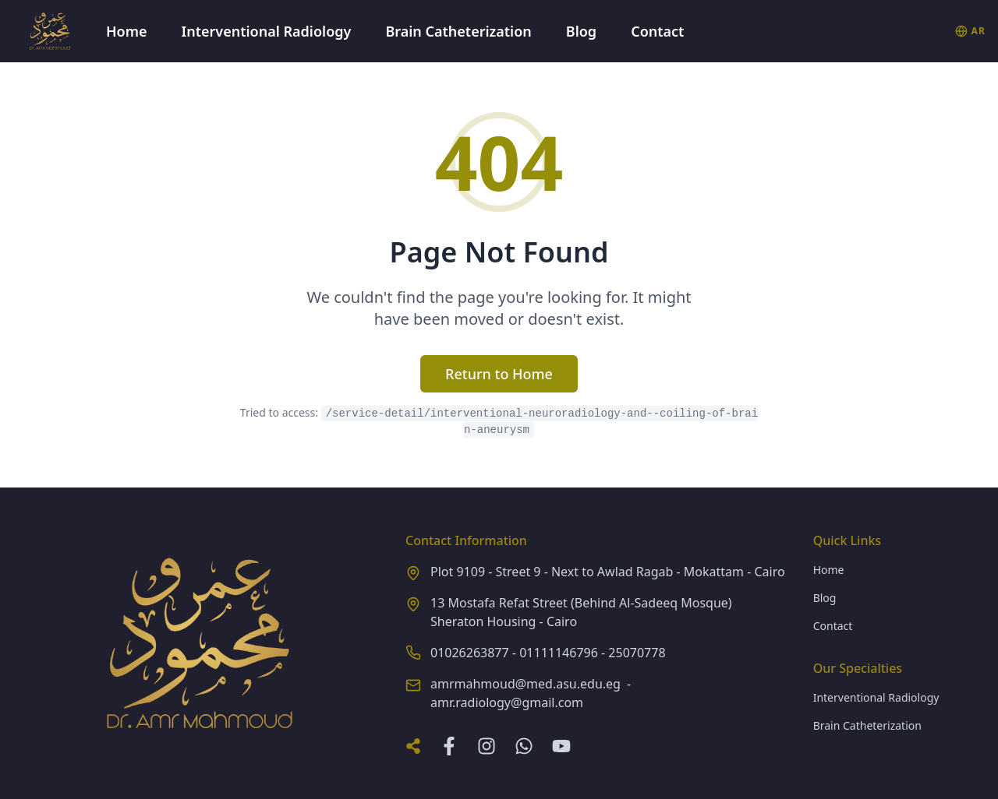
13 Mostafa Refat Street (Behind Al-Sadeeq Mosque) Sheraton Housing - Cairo (581, 612)
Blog (581, 31)
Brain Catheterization (458, 31)
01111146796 (558, 652)
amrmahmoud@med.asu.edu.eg (525, 683)
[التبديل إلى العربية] (970, 31)
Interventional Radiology (267, 31)
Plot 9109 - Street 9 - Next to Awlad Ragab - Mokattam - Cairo (607, 571)
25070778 (636, 652)
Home (126, 31)
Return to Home (499, 373)
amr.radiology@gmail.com (506, 702)
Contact (657, 31)
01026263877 (469, 652)
